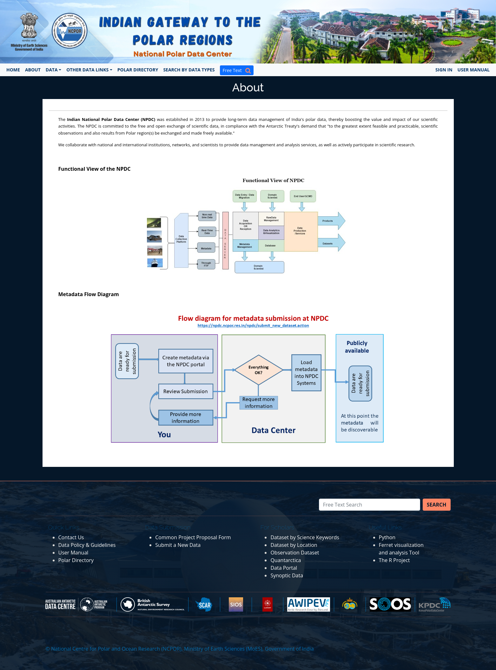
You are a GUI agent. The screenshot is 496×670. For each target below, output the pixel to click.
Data (52, 70)
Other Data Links (87, 70)
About (33, 70)
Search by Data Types (189, 70)
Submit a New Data (178, 544)
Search (436, 504)
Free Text (237, 70)
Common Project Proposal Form (193, 537)
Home (13, 70)
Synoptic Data (286, 575)
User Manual (474, 70)
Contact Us (71, 537)
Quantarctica (285, 560)
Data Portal (283, 567)
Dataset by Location (293, 544)
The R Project (394, 560)
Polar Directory (137, 70)
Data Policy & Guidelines (87, 544)
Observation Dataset (294, 552)
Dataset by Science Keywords (304, 537)
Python (387, 537)
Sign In (444, 70)
